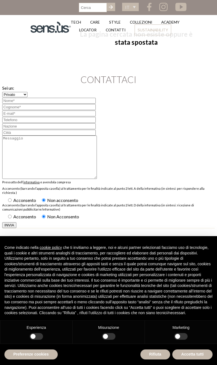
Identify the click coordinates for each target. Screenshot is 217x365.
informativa (31, 190)
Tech (76, 22)
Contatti (115, 30)
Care (95, 22)
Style (115, 22)
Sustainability (153, 30)
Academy (170, 22)
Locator (88, 30)
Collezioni (141, 22)
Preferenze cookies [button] (31, 354)
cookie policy (51, 247)
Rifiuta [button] (155, 354)
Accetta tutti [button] (192, 354)
